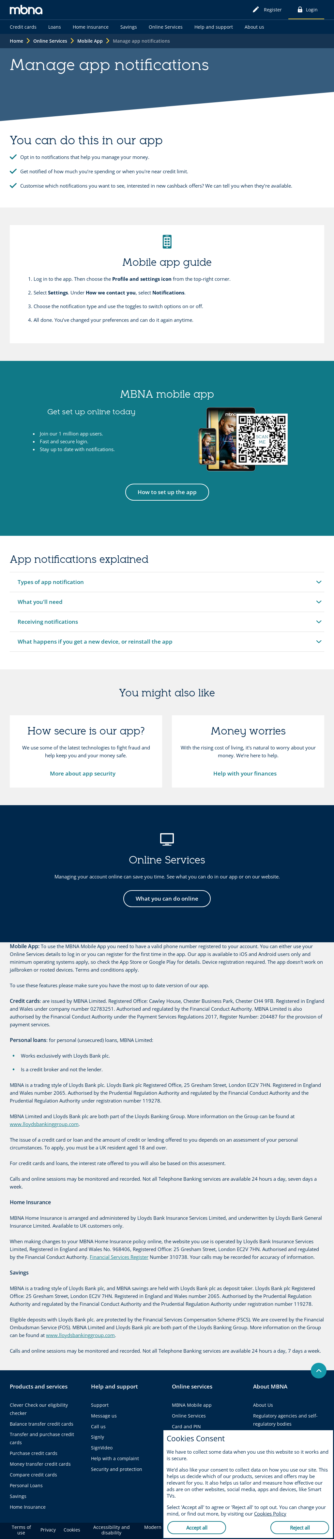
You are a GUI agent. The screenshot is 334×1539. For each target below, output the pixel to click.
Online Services (50, 41)
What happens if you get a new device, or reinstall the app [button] (95, 644)
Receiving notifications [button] (47, 625)
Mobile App (90, 41)
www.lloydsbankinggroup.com (44, 1124)
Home (16, 41)
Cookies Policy (270, 1513)
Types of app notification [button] (50, 585)
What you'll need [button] (40, 605)
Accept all (196, 1527)
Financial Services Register (119, 1257)
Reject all (300, 1527)
